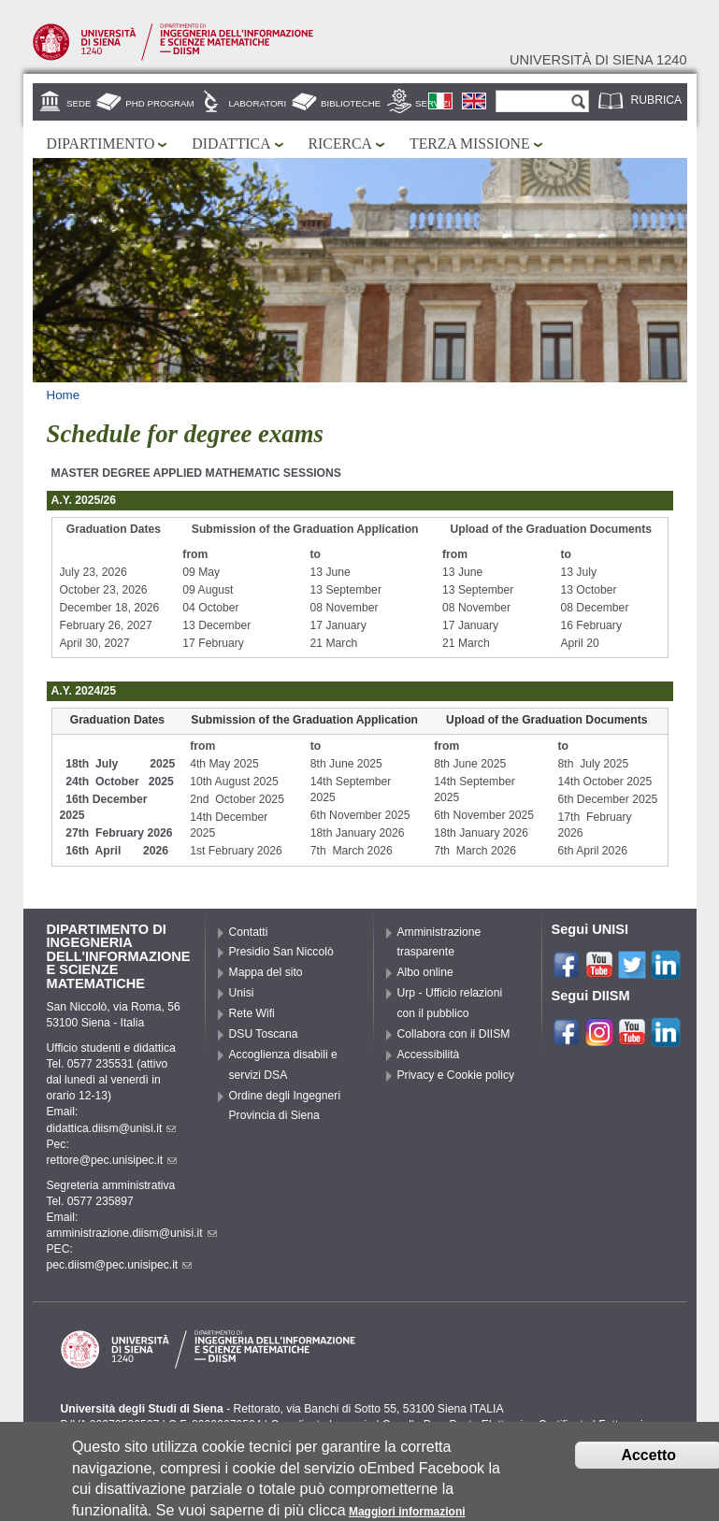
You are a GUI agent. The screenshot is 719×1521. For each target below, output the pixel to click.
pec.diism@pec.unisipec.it (120, 1264)
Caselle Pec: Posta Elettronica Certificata (486, 1424)
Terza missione (470, 143)
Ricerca (340, 143)
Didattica (231, 143)
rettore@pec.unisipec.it (112, 1160)
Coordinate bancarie (321, 1424)
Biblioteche (351, 103)
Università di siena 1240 (598, 59)
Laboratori (257, 103)
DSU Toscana (263, 1033)
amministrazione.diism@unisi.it (132, 1233)
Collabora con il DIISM (453, 1033)
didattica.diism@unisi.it (112, 1128)
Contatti (248, 932)
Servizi (433, 103)
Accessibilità (428, 1054)
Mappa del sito (266, 972)
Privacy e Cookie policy (456, 1075)
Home (63, 395)
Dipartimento (101, 143)
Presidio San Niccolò (281, 951)
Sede (78, 103)
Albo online (425, 972)
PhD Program (159, 103)
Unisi (241, 992)
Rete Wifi (252, 1013)
